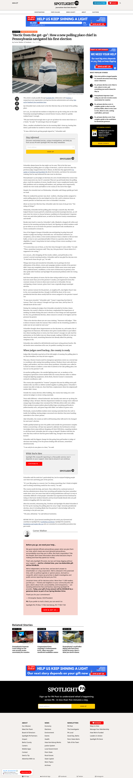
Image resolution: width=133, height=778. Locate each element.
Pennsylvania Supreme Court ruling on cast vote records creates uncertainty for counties (20, 649)
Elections (16, 32)
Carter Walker (40, 530)
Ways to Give (94, 726)
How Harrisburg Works (53, 742)
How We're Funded (96, 733)
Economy (48, 726)
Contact (25, 752)
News (47, 723)
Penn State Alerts (73, 739)
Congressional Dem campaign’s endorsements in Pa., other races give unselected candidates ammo (47, 649)
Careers (25, 746)
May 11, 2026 (17, 629)
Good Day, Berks (73, 736)
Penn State (48, 752)
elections (95, 12)
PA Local (70, 733)
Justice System (50, 746)
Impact (24, 739)
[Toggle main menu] (15, 3)
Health (47, 739)
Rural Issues (49, 755)
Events (47, 736)
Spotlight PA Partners (29, 736)
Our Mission (26, 726)
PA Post (70, 726)
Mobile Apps (26, 749)
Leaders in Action (96, 736)
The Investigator (73, 729)
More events (103, 143)
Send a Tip (25, 755)
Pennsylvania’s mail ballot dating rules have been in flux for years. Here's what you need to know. (72, 649)
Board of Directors (28, 733)
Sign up (83, 706)
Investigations (40, 12)
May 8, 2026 (41, 629)
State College (55, 12)
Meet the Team (27, 729)
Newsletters (72, 723)
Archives (48, 765)
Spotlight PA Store (96, 739)
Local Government (51, 749)
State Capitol (49, 759)
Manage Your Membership (99, 729)
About (84, 12)
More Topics (49, 762)
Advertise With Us (28, 759)
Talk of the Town (73, 742)
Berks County (70, 12)
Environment (49, 733)
